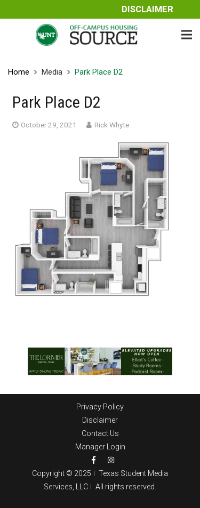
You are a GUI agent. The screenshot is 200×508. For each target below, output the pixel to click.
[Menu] (186, 34)
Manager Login (100, 446)
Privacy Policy (100, 406)
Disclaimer (147, 9)
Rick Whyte (111, 124)
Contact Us (100, 433)
